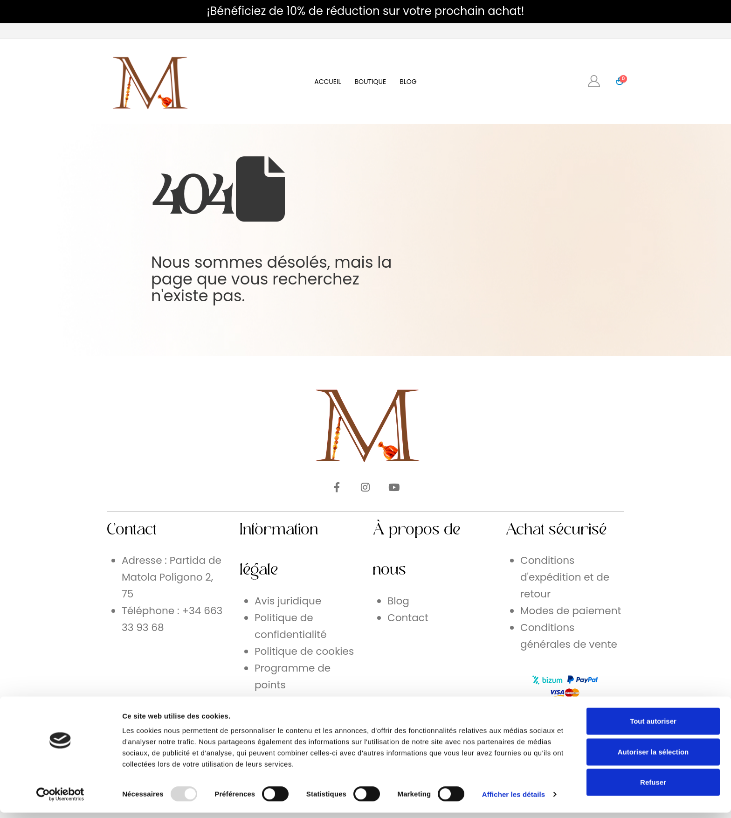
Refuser (653, 787)
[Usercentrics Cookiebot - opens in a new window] (60, 800)
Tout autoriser (653, 726)
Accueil (327, 81)
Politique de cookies (304, 651)
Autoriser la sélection (653, 757)
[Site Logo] (149, 81)
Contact (407, 617)
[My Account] (594, 81)
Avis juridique (288, 601)
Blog (408, 81)
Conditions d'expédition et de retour (564, 577)
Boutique (370, 81)
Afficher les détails (513, 800)
